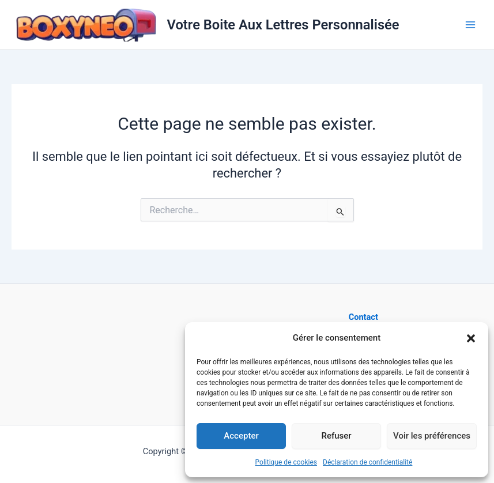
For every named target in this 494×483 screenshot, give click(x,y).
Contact (363, 317)
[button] (471, 338)
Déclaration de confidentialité (367, 462)
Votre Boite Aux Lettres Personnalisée (283, 25)
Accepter (241, 436)
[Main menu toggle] (470, 25)
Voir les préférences (431, 436)
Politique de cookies (286, 462)
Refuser (336, 436)
